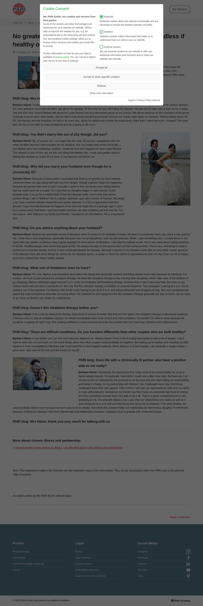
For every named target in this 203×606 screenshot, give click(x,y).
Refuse (101, 85)
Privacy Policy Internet (148, 100)
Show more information (101, 93)
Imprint (131, 100)
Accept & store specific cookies (101, 76)
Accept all (101, 67)
